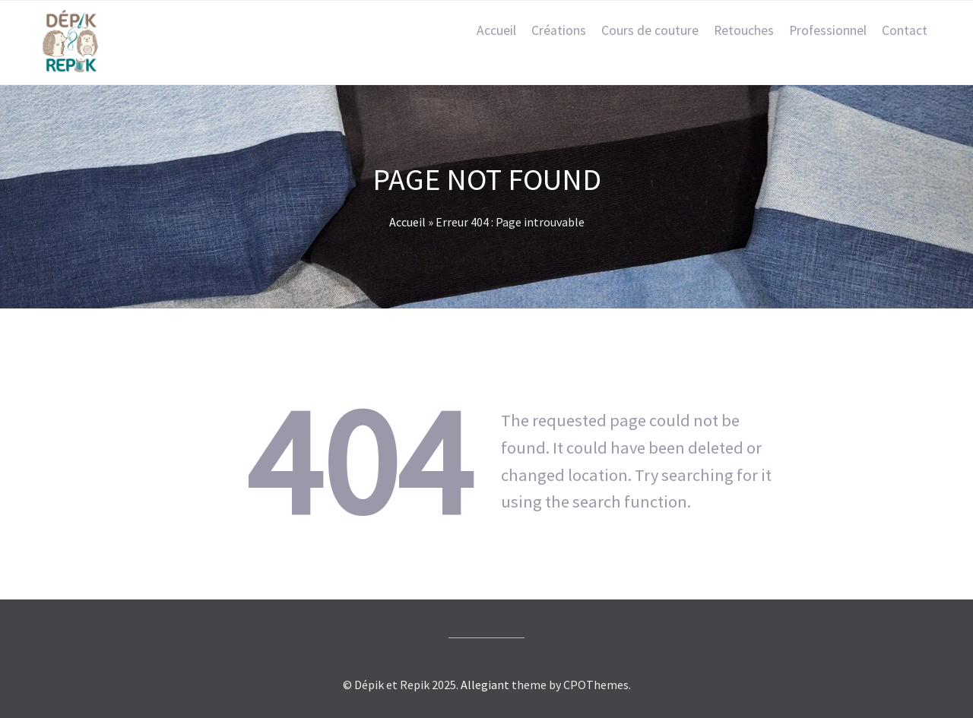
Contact (904, 30)
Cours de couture (650, 30)
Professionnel (828, 30)
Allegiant (485, 684)
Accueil (496, 30)
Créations (558, 30)
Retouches (744, 30)
